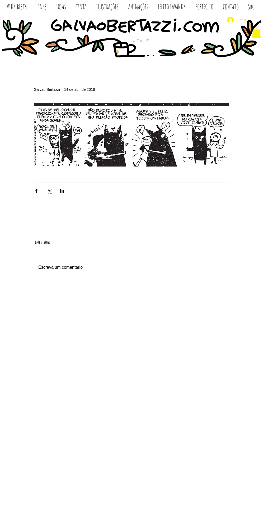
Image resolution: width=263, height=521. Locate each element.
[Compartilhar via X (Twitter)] (49, 191)
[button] (256, 32)
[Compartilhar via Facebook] (36, 191)
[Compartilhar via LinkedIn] (62, 191)
